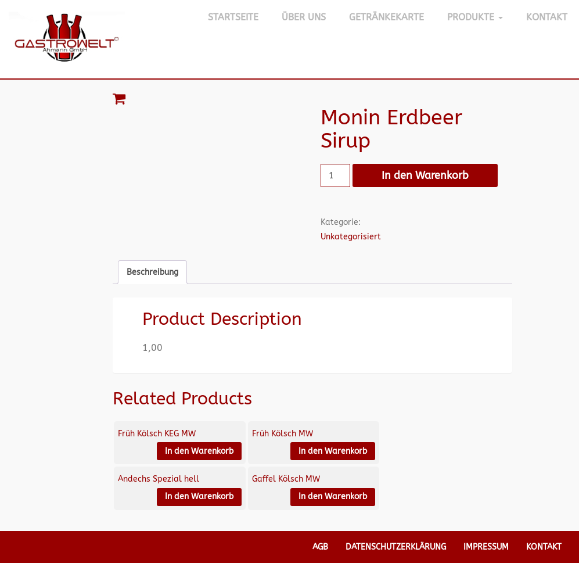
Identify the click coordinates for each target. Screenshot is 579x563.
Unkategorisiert (351, 237)
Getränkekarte (386, 17)
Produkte (475, 17)
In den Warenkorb (425, 175)
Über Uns (304, 17)
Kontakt (546, 17)
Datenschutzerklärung (396, 547)
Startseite (233, 17)
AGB (320, 547)
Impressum (486, 547)
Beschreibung (152, 272)
